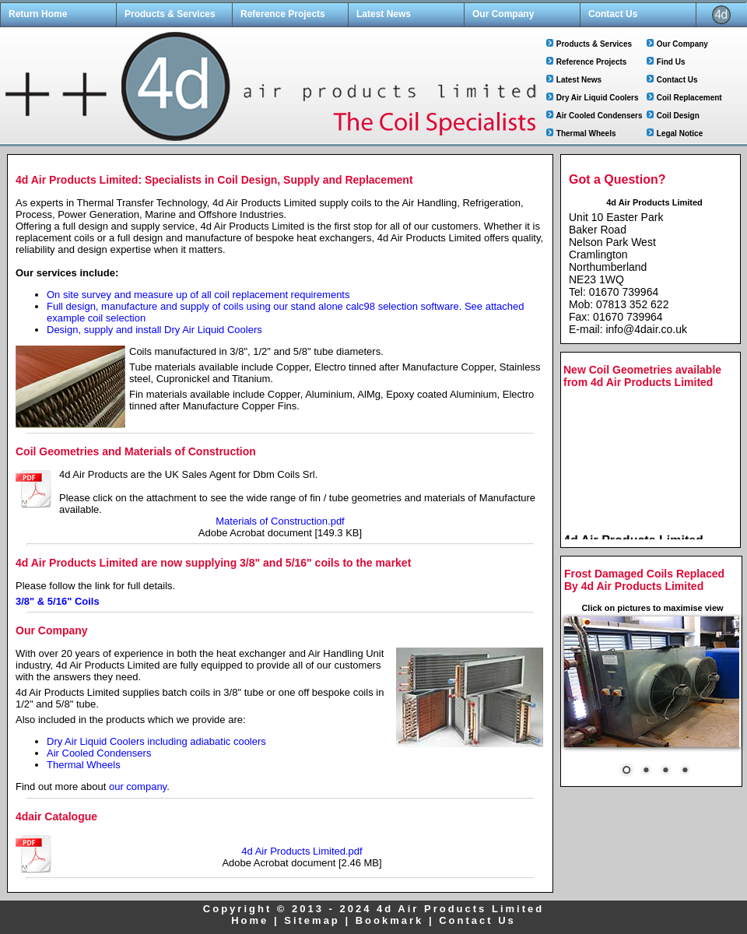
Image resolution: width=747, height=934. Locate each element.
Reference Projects (282, 14)
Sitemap (312, 920)
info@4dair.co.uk (646, 329)
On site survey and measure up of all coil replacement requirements (198, 294)
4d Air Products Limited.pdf (301, 851)
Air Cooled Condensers (599, 115)
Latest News (383, 14)
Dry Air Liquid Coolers (597, 97)
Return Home (38, 14)
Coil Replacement (689, 97)
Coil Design (678, 115)
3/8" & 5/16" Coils (58, 601)
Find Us (671, 62)
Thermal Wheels (586, 133)
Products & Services (170, 14)
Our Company (503, 14)
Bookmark (390, 920)
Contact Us (612, 14)
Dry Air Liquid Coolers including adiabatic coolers (156, 741)
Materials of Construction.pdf (280, 521)
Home (249, 920)
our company (138, 786)
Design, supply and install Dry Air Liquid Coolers (154, 329)
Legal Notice (680, 133)
